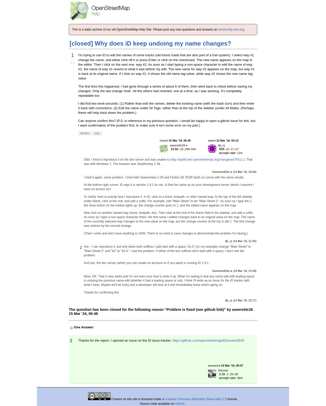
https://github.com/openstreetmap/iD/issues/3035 (208, 340)
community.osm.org (231, 29)
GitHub (180, 403)
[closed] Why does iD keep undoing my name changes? (150, 43)
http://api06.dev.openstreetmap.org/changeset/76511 (207, 159)
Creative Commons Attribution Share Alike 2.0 (196, 399)
